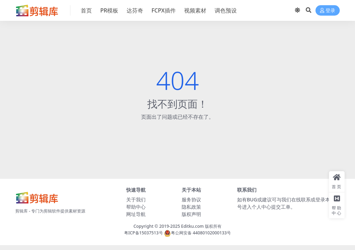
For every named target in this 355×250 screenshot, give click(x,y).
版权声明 (191, 214)
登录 (327, 10)
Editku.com (192, 226)
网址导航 (136, 214)
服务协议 (191, 199)
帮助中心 (136, 206)
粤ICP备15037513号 (143, 233)
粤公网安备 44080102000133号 (197, 233)
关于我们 (136, 199)
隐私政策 (191, 206)
